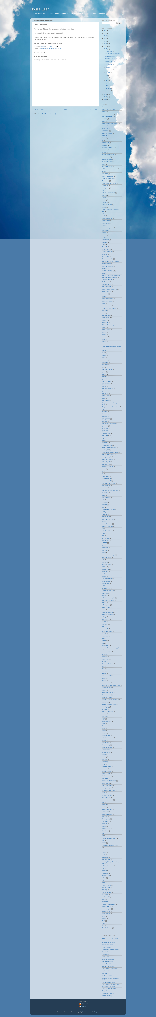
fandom (104, 332)
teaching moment (107, 809)
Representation (106, 695)
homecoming (106, 464)
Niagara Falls (106, 588)
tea (103, 802)
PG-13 (104, 633)
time (103, 833)
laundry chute (106, 516)
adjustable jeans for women (110, 123)
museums (105, 571)
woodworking (106, 911)
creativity (104, 242)
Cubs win (104, 247)
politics (104, 640)
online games (106, 605)
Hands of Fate (106, 433)
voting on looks (106, 885)
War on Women (106, 892)
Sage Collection (106, 721)
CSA (103, 244)
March (108, 85)
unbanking (105, 857)
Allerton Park (106, 126)
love (103, 535)
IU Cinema (105, 492)
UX (103, 868)
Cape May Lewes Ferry (109, 183)
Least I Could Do (107, 964)
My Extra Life (106, 971)
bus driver (105, 173)
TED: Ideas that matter (108, 982)
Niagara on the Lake (108, 590)
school (104, 733)
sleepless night (106, 766)
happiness (105, 435)
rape (103, 671)
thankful (104, 816)
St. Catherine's (106, 776)
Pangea (104, 621)
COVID (104, 237)
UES (103, 854)
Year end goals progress (112, 53)
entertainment (106, 315)
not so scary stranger (108, 600)
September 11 (106, 752)
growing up (105, 428)
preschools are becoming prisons (112, 648)
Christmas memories (111, 59)
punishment (105, 659)
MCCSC (104, 543)
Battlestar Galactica (108, 147)
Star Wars (105, 778)
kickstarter (105, 502)
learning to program (108, 519)
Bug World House (107, 166)
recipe (104, 678)
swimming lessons (107, 800)
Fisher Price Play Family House (111, 346)
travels (104, 843)
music (103, 574)
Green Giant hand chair (109, 423)
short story (105, 761)
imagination (105, 476)
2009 (105, 99)
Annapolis (105, 128)
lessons (104, 521)
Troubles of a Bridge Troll (109, 845)
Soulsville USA (106, 771)
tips (103, 835)
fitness (104, 350)
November (109, 64)
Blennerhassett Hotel (108, 154)
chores (104, 200)
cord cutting (105, 230)
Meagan (83, 1006)
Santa (59, 48)
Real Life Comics (107, 976)
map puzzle (105, 540)
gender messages (107, 388)
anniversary (105, 130)
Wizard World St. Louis (109, 904)
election (104, 296)
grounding (105, 426)
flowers (104, 355)
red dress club (106, 683)
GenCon (104, 386)
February (108, 88)
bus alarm (105, 171)
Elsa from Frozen (107, 301)
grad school (105, 416)
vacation (104, 870)
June (107, 78)
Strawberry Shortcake (108, 790)
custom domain (106, 249)
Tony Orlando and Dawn (109, 838)
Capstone (105, 185)
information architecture (109, 483)
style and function (107, 795)
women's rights (106, 909)
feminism (104, 337)
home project (106, 461)
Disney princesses (107, 266)
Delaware (105, 254)
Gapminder (105, 956)
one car (104, 602)
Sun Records (106, 797)
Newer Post (38, 110)
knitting (104, 512)
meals (103, 545)
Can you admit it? (110, 61)
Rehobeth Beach (107, 687)
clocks (104, 207)
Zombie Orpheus (107, 928)
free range (105, 360)
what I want (105, 897)
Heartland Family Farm (109, 447)
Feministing (105, 954)
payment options (107, 631)
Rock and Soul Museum (109, 704)
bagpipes (104, 145)
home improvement (107, 459)
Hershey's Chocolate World (110, 452)
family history (106, 329)
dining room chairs (107, 259)
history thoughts (106, 457)
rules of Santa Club (51, 48)
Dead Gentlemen (107, 251)
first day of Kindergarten (109, 344)
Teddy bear (105, 812)
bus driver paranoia (107, 176)
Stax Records (106, 783)
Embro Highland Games (109, 308)
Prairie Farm (105, 645)
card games (105, 188)
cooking (104, 225)
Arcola (104, 138)
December (109, 51)
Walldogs (104, 889)
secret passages (107, 747)
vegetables (105, 873)
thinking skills (106, 828)
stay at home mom (107, 785)
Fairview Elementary (108, 325)
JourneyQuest (106, 497)
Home (65, 110)
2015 (105, 41)
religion (104, 690)
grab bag (104, 411)
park (103, 626)
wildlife (104, 899)
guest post (105, 430)
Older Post (93, 110)
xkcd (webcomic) (107, 995)
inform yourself (106, 481)
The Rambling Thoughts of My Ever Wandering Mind (111, 985)
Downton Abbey (106, 284)
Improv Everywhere (107, 961)
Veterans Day (106, 875)
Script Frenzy (106, 745)
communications (107, 218)
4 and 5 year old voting (109, 109)
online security (106, 607)
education (105, 294)
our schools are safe (108, 614)
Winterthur (105, 901)
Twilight (104, 852)
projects (104, 656)
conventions (105, 223)
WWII (103, 923)
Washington (105, 894)
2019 (105, 33)
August (108, 72)
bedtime (104, 150)
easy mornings (106, 291)
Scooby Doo (105, 742)
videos (104, 878)
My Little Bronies (107, 578)
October (108, 67)
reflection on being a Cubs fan (111, 685)
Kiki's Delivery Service (108, 509)
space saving (106, 773)
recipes (104, 680)
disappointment (106, 263)
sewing (104, 754)
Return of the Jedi (107, 697)
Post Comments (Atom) (49, 114)
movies (104, 566)
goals (103, 398)
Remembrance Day (107, 692)
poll (103, 643)
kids (103, 507)
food (103, 357)
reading (104, 673)
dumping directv (106, 286)
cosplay (104, 232)
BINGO (104, 152)
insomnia (104, 488)
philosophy (105, 636)
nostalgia (104, 595)
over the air (105, 619)
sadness (104, 716)
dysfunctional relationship (109, 289)
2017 (105, 36)
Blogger (96, 1012)
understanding (106, 859)
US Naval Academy (107, 866)
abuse (104, 121)
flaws (103, 353)
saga (103, 719)
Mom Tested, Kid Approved (110, 968)
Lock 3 (104, 533)
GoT (103, 409)
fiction (103, 339)
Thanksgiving (106, 819)
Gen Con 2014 (106, 381)
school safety (106, 735)
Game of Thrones (107, 369)
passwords (105, 629)
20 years (104, 107)
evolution (104, 320)
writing (104, 918)
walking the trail (106, 887)
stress (103, 792)
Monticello (105, 562)
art (102, 140)
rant (103, 668)
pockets (104, 638)
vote (103, 880)
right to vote (105, 702)
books (103, 164)
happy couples (106, 438)
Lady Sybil (105, 514)
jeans (103, 495)
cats (103, 190)
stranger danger (106, 788)
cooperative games (107, 228)
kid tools (104, 504)
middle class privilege (108, 555)
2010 (105, 97)
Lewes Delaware (107, 524)
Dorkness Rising (107, 279)
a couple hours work (108, 114)
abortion (104, 119)
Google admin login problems (110, 407)
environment (105, 317)
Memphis (104, 550)
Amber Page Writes (108, 945)
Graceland (105, 414)
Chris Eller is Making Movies (110, 949)
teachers (104, 804)
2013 (105, 46)
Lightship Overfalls (107, 526)
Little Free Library (107, 531)
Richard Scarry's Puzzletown (110, 699)
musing (104, 576)
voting (103, 882)
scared (104, 730)
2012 (105, 49)
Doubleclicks (105, 282)
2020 (105, 30)
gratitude (104, 421)
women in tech (106, 906)
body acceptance (107, 159)
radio (103, 666)
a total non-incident (107, 116)
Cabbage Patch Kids (108, 178)
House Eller (39, 9)
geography (105, 393)
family (103, 327)
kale (103, 500)
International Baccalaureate (110, 490)
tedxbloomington (107, 814)
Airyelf (84, 1012)
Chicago (104, 197)
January (108, 91)
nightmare (105, 593)
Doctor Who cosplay (108, 270)
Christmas (42, 48)
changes (104, 195)
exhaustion (105, 322)
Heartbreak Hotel (107, 445)
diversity (104, 268)
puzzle (104, 661)
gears (103, 379)
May (107, 80)
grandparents (106, 419)
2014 (105, 43)
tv (102, 847)
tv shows (104, 850)
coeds (103, 213)
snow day (105, 769)
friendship (105, 362)
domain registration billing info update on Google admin (111, 276)
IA (102, 471)
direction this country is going (110, 261)
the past (104, 823)
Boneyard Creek (107, 162)
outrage (104, 617)
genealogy (105, 391)
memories (105, 547)
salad (103, 723)
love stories (105, 538)
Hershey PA (105, 450)
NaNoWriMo (105, 583)
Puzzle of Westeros (107, 664)
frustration (105, 364)
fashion (104, 334)
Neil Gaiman (105, 973)
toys (103, 840)
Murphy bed (105, 569)
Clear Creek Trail (107, 204)
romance (104, 709)
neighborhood (106, 586)
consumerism (106, 220)
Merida (104, 552)
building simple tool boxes (109, 169)
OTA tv (104, 609)
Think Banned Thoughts (109, 988)
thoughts (104, 831)
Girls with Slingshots (108, 959)
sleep (103, 764)
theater (104, 826)
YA (103, 925)
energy (104, 313)
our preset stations (107, 612)
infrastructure (106, 485)
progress (104, 654)
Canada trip (105, 181)
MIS (103, 559)
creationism (105, 239)
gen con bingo (106, 384)
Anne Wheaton (106, 947)
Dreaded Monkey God (108, 952)
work (103, 916)
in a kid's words (106, 478)
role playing (105, 707)
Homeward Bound (107, 466)
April (107, 83)
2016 (105, 38)
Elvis (103, 303)
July (107, 75)
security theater (106, 750)
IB (102, 473)
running (104, 714)
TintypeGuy (105, 991)
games (104, 372)
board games (106, 157)
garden (104, 376)
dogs (103, 273)
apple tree (105, 135)
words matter (106, 913)
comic (103, 216)
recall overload (106, 676)
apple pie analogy (107, 133)
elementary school (107, 298)
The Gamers (105, 821)
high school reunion (108, 454)
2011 (105, 94)
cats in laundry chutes (108, 193)
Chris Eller (84, 1004)
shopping (104, 759)
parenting (104, 624)
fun (103, 367)
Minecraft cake (106, 557)
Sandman (105, 726)
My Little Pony (106, 581)
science (104, 740)
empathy (104, 310)
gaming (104, 374)
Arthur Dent (105, 142)
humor (104, 469)
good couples (106, 400)
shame (104, 757)
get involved (105, 395)
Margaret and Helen (108, 966)
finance (104, 341)
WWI (103, 921)
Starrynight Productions (109, 781)
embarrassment (106, 306)
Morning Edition (106, 564)
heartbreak (105, 442)
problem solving (106, 652)
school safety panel (107, 738)
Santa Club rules (110, 56)
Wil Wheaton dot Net (108, 993)
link (103, 528)
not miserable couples (108, 598)
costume (104, 235)
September (109, 70)
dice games (105, 256)
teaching (104, 807)
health (104, 440)
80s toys (104, 111)
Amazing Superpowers (108, 942)
